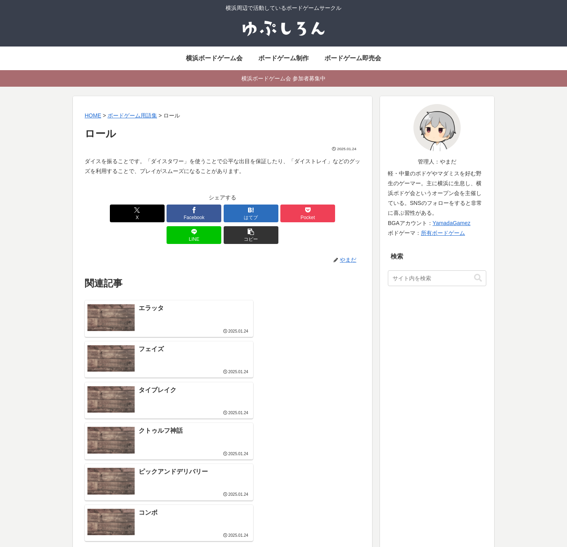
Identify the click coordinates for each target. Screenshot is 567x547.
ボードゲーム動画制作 (387, 476)
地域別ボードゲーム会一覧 (253, 486)
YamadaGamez (452, 223)
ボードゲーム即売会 (244, 466)
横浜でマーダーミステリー (393, 486)
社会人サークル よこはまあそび (259, 446)
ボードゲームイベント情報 (253, 476)
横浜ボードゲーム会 (244, 456)
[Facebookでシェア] (153, 213)
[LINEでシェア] (292, 213)
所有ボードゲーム (443, 233)
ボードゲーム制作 (382, 446)
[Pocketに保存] (246, 213)
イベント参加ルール (244, 496)
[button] (338, 213)
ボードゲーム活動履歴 (387, 456)
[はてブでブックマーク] (199, 213)
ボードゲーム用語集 (385, 466)
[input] (437, 278)
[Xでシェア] (107, 213)
